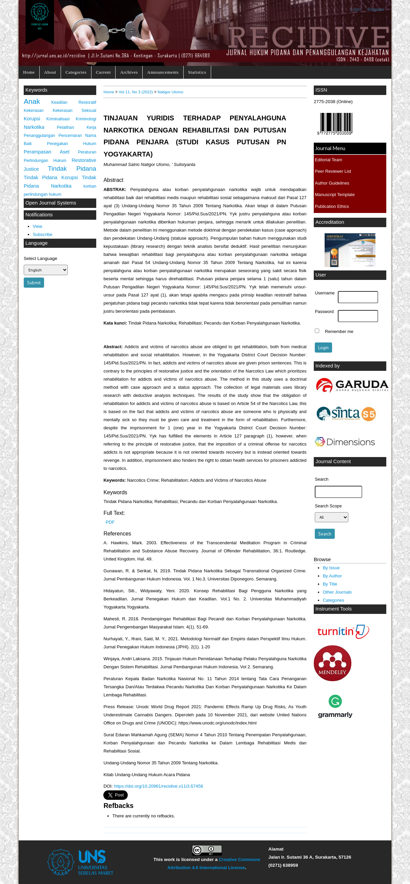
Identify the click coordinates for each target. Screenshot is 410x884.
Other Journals (337, 592)
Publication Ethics (332, 206)
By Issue (331, 567)
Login (355, 9)
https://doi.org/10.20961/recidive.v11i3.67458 (158, 786)
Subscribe (43, 234)
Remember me (339, 331)
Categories (75, 72)
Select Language (40, 258)
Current (103, 72)
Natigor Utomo (170, 92)
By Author (332, 575)
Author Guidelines (332, 183)
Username (324, 293)
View (37, 226)
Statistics (197, 72)
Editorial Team (328, 159)
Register (376, 9)
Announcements (163, 72)
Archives (129, 72)
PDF (110, 522)
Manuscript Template (335, 194)
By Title (330, 584)
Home (29, 72)
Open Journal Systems (50, 203)
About (50, 72)
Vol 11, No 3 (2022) (136, 92)
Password (324, 311)
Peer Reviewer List (333, 171)
